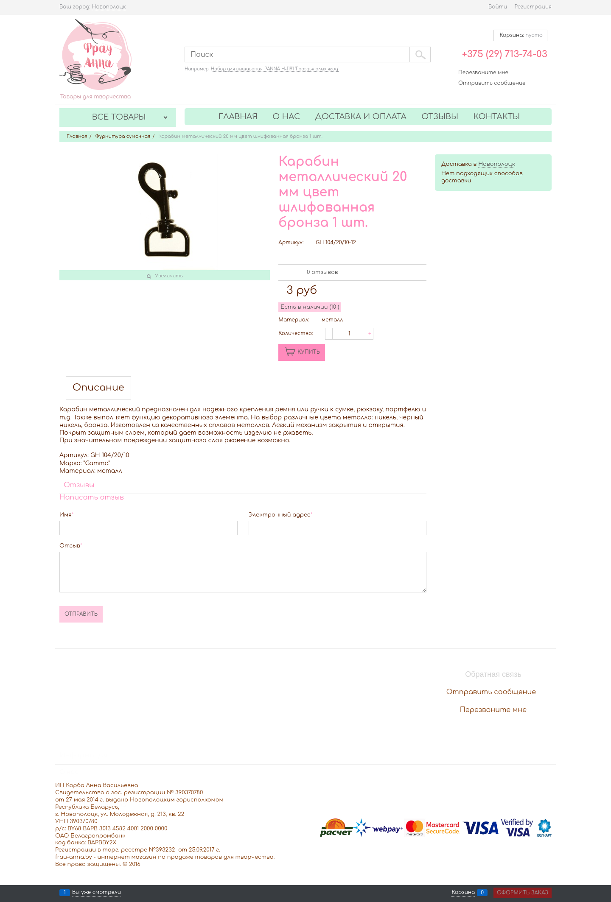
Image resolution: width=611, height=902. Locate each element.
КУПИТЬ (308, 352)
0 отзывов (322, 272)
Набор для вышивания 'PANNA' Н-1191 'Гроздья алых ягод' (275, 69)
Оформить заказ (522, 893)
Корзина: (520, 35)
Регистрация (533, 7)
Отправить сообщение (491, 83)
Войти (497, 7)
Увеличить (169, 276)
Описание (98, 388)
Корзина (463, 892)
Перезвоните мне (483, 72)
